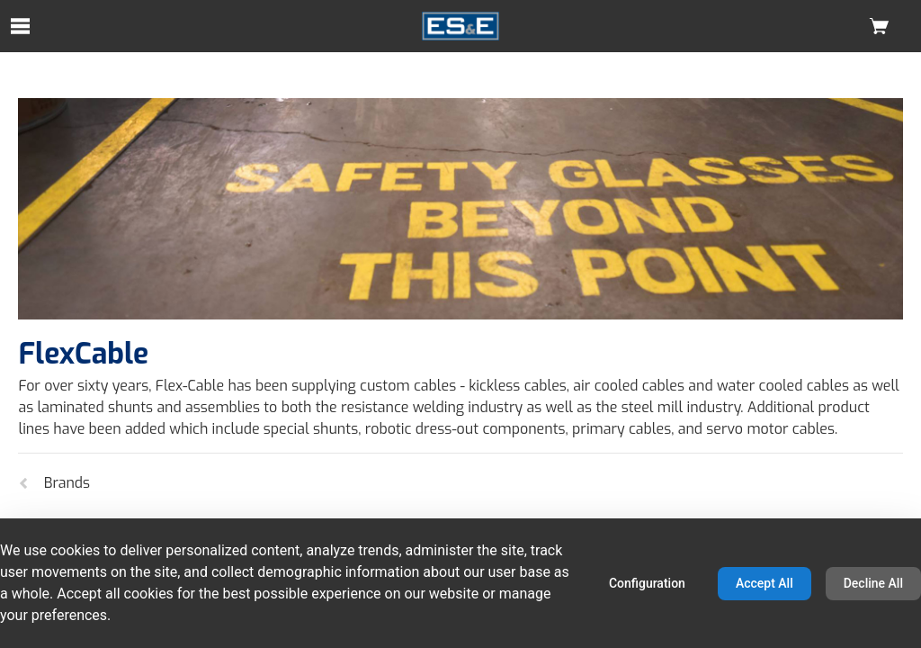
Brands (54, 482)
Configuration (647, 583)
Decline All (873, 583)
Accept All (764, 583)
